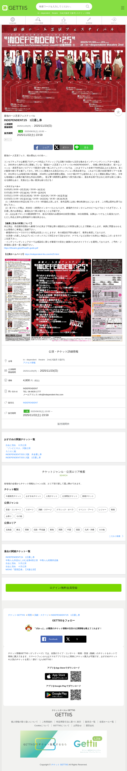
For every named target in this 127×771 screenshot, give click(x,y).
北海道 (9, 530)
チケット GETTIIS (59, 765)
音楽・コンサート (13, 510)
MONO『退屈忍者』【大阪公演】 (21, 569)
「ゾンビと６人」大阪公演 (18, 448)
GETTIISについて (61, 725)
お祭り (9, 516)
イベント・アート (86, 510)
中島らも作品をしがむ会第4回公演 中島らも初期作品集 (32, 560)
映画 (113, 510)
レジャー (102, 510)
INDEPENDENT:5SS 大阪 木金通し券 (24, 454)
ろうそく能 (11, 451)
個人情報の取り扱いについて (24, 722)
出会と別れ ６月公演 (16, 445)
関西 (60, 530)
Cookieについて (41, 725)
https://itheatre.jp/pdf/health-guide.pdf (21, 248)
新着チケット (88, 496)
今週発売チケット (13, 496)
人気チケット (51, 496)
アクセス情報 (29, 363)
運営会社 (90, 725)
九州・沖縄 (89, 530)
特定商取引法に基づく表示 (68, 722)
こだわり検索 (114, 536)
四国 (78, 530)
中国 (69, 530)
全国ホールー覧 (106, 722)
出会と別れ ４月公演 (16, 566)
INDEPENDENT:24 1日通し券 (20, 557)
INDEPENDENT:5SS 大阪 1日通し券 (23, 457)
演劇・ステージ (45, 510)
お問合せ (77, 725)
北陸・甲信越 (39, 530)
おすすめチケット (33, 496)
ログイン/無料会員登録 (63, 587)
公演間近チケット (69, 496)
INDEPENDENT (30, 402)
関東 (27, 530)
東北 (18, 530)
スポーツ (29, 510)
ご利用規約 (47, 722)
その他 (19, 516)
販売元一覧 (90, 722)
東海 (52, 530)
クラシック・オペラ (65, 510)
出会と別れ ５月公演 (16, 563)
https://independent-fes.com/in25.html (42, 254)
